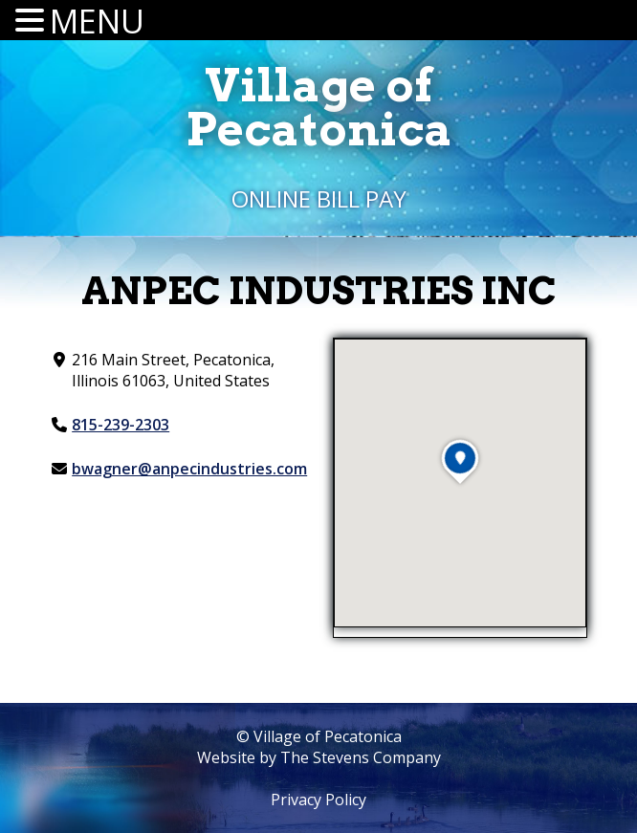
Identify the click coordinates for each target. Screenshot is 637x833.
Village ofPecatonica (319, 107)
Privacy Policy (318, 799)
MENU (97, 21)
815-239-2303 (120, 424)
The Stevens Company (360, 757)
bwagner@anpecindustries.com (189, 468)
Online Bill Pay (318, 198)
